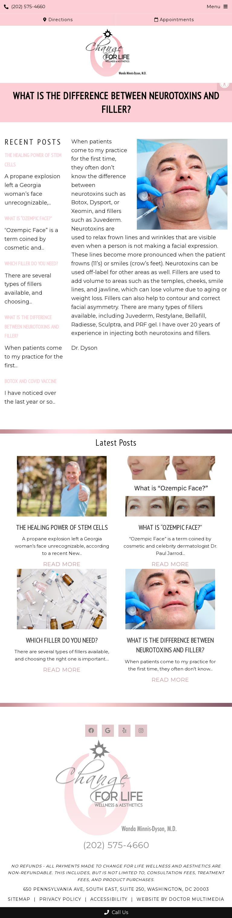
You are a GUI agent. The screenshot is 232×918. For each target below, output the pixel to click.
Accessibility (108, 899)
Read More (62, 564)
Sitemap (19, 899)
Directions (58, 19)
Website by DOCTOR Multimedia (180, 899)
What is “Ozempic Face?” (28, 218)
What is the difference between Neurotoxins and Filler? (32, 326)
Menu (213, 6)
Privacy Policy (60, 899)
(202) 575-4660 (24, 6)
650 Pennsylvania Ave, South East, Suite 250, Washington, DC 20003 (116, 889)
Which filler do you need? (31, 263)
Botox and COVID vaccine (30, 381)
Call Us (116, 912)
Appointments (174, 19)
